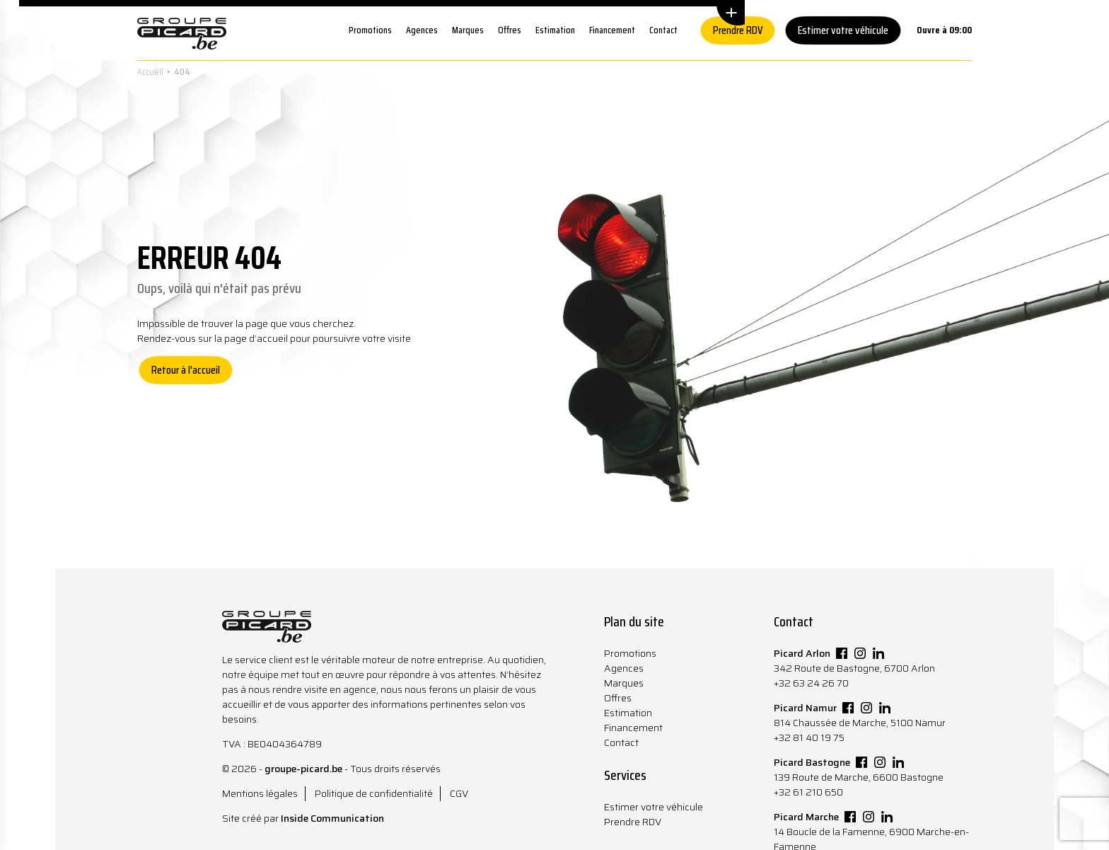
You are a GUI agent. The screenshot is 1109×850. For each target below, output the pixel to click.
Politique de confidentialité (374, 793)
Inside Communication (332, 818)
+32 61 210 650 (808, 792)
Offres (509, 30)
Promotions (370, 30)
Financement (612, 30)
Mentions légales (260, 793)
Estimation (555, 30)
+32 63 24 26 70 (811, 683)
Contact (663, 30)
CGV (459, 793)
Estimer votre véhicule (843, 30)
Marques (468, 30)
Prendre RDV (737, 30)
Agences (422, 30)
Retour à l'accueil (185, 370)
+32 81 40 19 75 (809, 737)
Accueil (150, 71)
